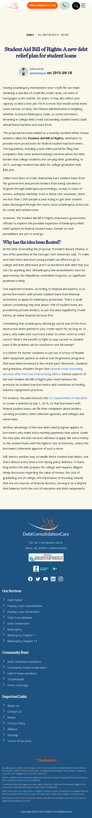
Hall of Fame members (22, 673)
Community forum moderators (27, 667)
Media (11, 717)
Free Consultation (42, 5)
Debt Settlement (18, 623)
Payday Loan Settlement (23, 612)
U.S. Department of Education (68, 398)
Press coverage (17, 685)
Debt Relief (14, 600)
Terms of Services (19, 741)
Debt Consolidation (19, 617)
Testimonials (15, 679)
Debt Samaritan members (24, 661)
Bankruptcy (14, 629)
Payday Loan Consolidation (24, 606)
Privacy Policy (16, 723)
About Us (13, 706)
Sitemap (12, 735)
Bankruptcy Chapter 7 (21, 635)
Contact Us (14, 711)
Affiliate (12, 729)
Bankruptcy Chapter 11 (22, 641)
